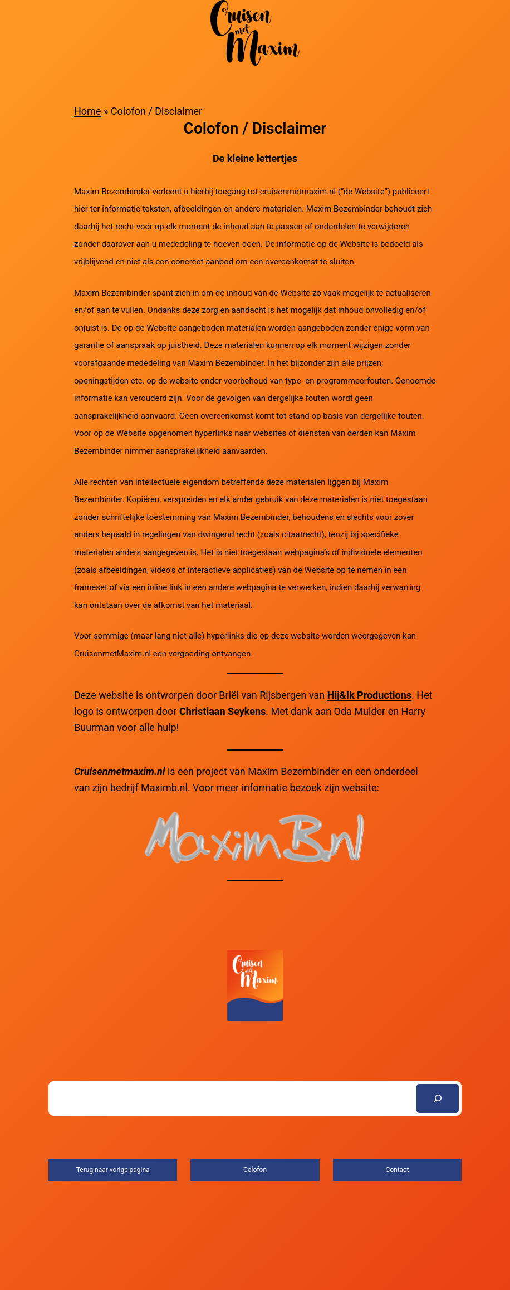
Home (87, 111)
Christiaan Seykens (222, 711)
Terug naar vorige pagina (113, 1170)
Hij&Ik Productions (369, 695)
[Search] (437, 1098)
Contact (397, 1170)
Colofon (255, 1170)
